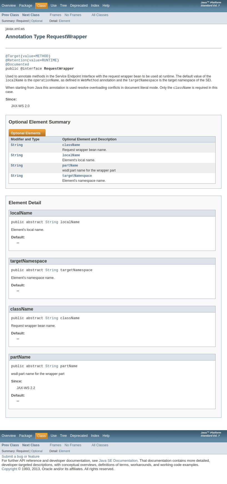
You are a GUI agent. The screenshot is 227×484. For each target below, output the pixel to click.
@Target (13, 56)
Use (54, 5)
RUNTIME (49, 61)
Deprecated (79, 5)
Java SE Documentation (118, 470)
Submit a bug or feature (20, 466)
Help (106, 5)
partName (70, 171)
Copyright (9, 478)
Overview (9, 5)
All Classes (100, 15)
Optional (37, 20)
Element (64, 20)
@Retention (16, 61)
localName (71, 160)
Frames (55, 15)
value (28, 56)
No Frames (73, 15)
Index (95, 5)
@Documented (17, 66)
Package (25, 5)
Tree (63, 5)
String (17, 149)
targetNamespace (77, 182)
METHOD (42, 56)
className (71, 149)
